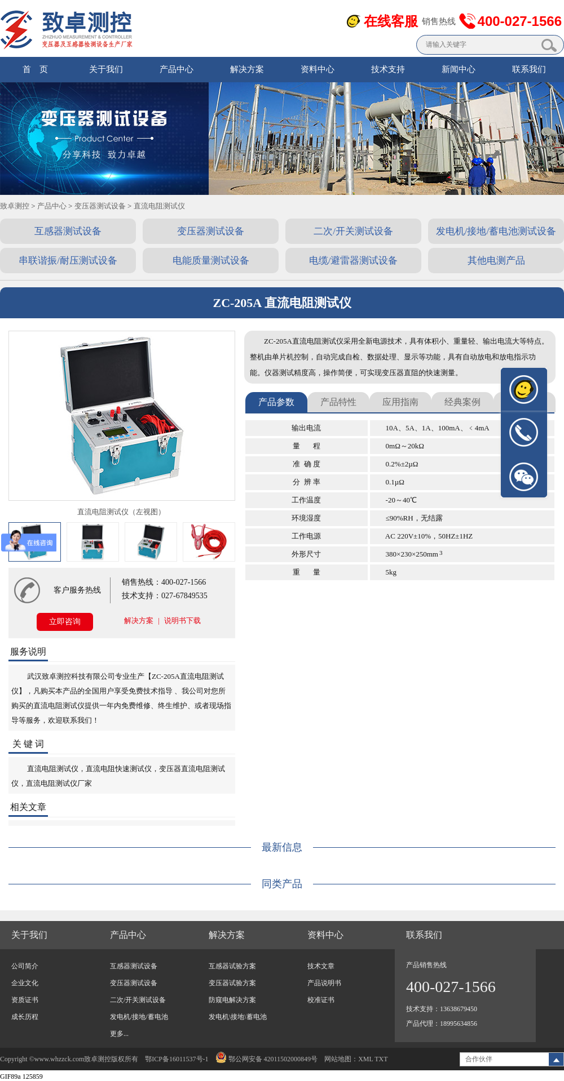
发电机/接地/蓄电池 (139, 1017)
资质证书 (24, 1000)
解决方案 (247, 69)
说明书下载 (182, 620)
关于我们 (106, 69)
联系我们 (529, 69)
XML (365, 1059)
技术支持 (388, 69)
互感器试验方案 (232, 966)
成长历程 (24, 1017)
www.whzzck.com (59, 1059)
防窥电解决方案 (232, 1000)
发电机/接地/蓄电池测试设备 (496, 231)
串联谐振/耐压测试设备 (68, 260)
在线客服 (391, 21)
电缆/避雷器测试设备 (353, 260)
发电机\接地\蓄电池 (238, 1017)
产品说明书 (324, 983)
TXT (380, 1059)
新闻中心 (458, 69)
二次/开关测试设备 (353, 231)
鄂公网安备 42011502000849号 (266, 1059)
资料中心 (317, 69)
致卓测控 (14, 206)
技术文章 (320, 966)
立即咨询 (65, 621)
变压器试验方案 (232, 983)
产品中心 (176, 69)
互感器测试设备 (68, 231)
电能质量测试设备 (211, 260)
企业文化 (24, 983)
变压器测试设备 (100, 206)
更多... (119, 1034)
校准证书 (320, 1000)
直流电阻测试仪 (159, 206)
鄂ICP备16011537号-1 (176, 1059)
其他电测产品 (496, 260)
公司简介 (24, 966)
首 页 (35, 69)
